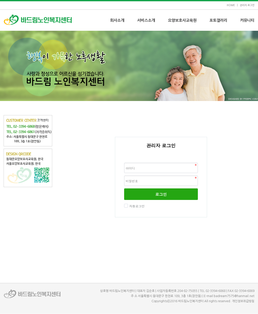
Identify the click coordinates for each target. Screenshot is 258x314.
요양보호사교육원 (182, 20)
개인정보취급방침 (243, 301)
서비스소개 (146, 20)
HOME (231, 5)
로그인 (161, 194)
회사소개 (117, 20)
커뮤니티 (247, 20)
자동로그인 (136, 206)
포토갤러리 (218, 20)
